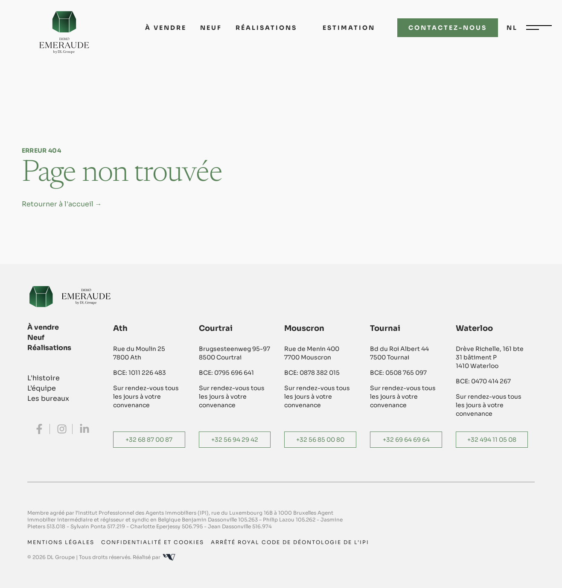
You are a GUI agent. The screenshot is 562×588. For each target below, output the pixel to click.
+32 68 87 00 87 (148, 439)
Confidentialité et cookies (152, 542)
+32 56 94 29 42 (234, 439)
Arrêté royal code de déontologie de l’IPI (290, 542)
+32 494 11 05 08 (491, 439)
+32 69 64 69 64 (406, 439)
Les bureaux (48, 398)
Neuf (211, 28)
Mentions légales (60, 542)
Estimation (349, 28)
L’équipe (41, 388)
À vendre (165, 28)
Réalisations (266, 28)
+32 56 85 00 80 (320, 439)
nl (512, 28)
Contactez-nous (447, 28)
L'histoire (43, 378)
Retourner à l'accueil (62, 204)
